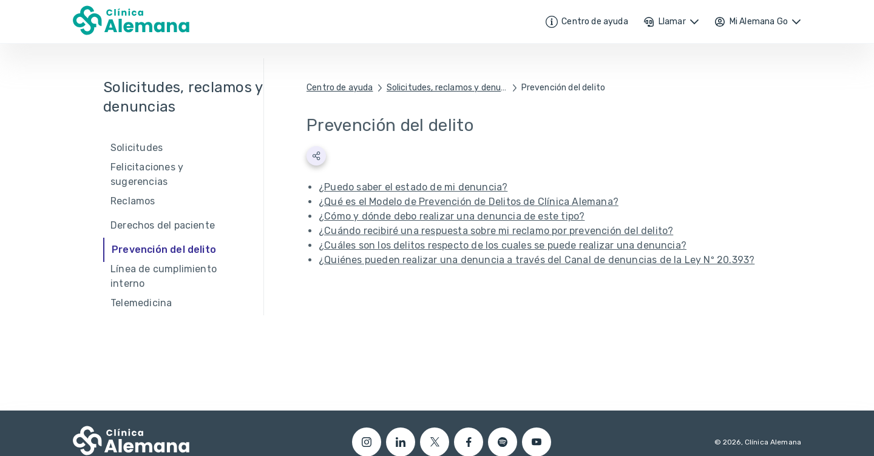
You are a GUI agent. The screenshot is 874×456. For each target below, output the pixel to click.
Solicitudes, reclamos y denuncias (447, 87)
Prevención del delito (563, 87)
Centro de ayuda (340, 87)
